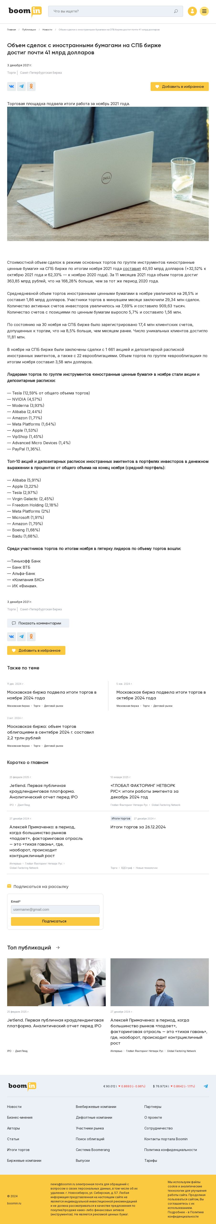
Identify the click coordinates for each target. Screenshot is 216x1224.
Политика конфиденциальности (170, 1150)
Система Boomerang (93, 1150)
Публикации (29, 29)
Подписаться (54, 921)
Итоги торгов (121, 818)
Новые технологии (147, 868)
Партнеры (152, 1107)
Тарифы (150, 1160)
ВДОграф (126, 868)
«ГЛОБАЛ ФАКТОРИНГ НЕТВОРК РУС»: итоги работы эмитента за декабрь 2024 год (145, 791)
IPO (12, 805)
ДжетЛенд (24, 805)
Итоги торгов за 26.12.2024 (138, 826)
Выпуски (83, 1160)
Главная (11, 29)
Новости (47, 29)
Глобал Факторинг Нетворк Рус (129, 805)
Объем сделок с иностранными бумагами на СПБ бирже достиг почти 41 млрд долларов (109, 29)
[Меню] (204, 11)
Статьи (13, 1139)
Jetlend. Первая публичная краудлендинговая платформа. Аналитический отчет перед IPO (44, 791)
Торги (11, 72)
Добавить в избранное (183, 86)
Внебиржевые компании (96, 1107)
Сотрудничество (158, 1128)
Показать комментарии (40, 623)
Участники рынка (90, 1128)
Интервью (15, 863)
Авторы (13, 1128)
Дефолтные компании (94, 1117)
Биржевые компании (24, 1160)
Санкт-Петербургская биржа (41, 72)
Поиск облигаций (90, 1139)
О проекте (153, 1117)
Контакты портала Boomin (166, 1139)
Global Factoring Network (166, 805)
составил (132, 268)
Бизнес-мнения (19, 1117)
